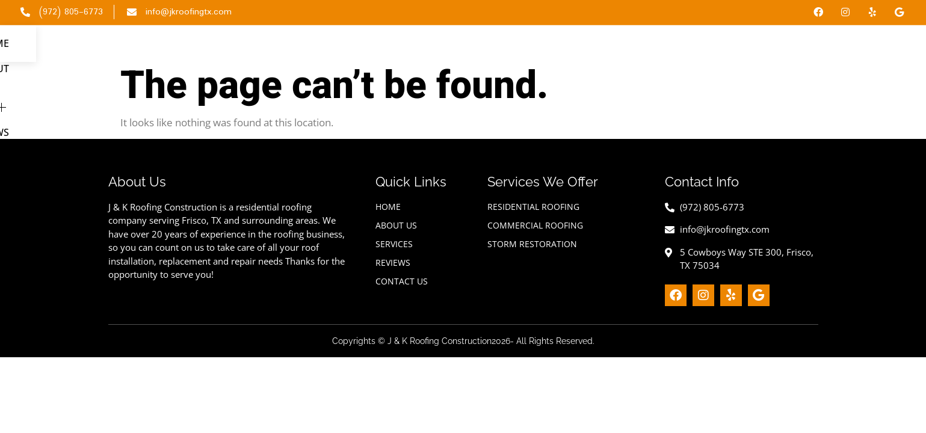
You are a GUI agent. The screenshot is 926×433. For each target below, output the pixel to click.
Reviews (802, 53)
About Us (663, 53)
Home (607, 53)
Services (734, 53)
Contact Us (869, 53)
